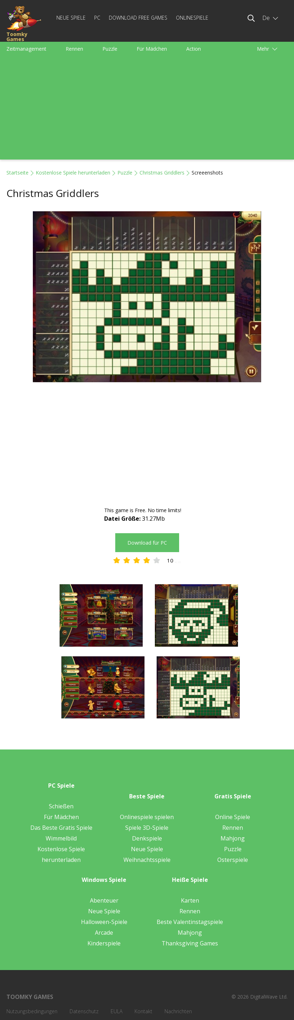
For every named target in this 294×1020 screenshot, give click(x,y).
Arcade (104, 932)
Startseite (17, 172)
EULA (116, 1011)
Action (193, 48)
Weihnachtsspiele (147, 860)
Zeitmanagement (26, 48)
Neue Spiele (71, 17)
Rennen (74, 48)
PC (97, 17)
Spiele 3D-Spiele (146, 828)
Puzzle (109, 48)
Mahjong (232, 838)
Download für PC (147, 542)
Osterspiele (232, 860)
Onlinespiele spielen (147, 817)
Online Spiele (232, 817)
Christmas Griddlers (162, 172)
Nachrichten (178, 1011)
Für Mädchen (152, 48)
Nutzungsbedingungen (31, 1011)
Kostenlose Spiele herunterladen (73, 172)
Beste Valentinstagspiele (190, 922)
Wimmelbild (61, 838)
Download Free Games (138, 17)
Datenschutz (84, 1011)
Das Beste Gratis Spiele (61, 828)
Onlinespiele (192, 17)
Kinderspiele (104, 943)
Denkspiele (147, 838)
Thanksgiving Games (190, 943)
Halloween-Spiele (104, 922)
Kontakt (143, 1011)
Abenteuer (104, 900)
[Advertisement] (147, 110)
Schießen (61, 806)
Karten (190, 900)
